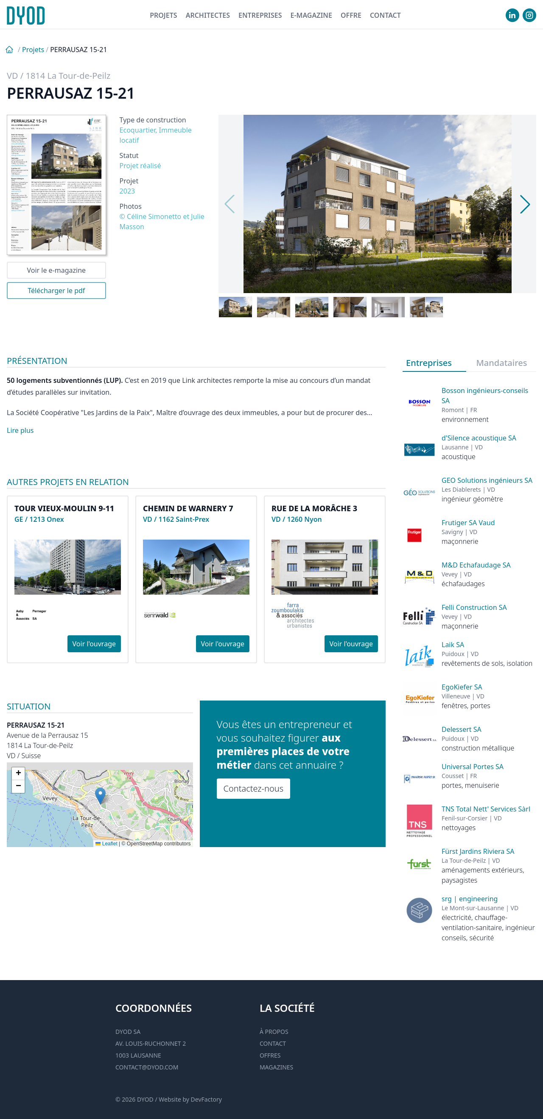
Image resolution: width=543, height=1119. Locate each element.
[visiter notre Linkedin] (512, 15)
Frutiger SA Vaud (468, 522)
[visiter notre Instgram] (529, 15)
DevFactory (206, 1099)
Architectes (208, 15)
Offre (351, 15)
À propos (274, 1032)
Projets (163, 15)
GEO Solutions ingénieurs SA (487, 480)
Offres (270, 1055)
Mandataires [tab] (501, 362)
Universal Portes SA (473, 766)
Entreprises (260, 15)
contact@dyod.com (146, 1067)
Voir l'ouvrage (94, 643)
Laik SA (453, 644)
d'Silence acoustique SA (479, 438)
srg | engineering (470, 898)
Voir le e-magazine (56, 270)
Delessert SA (461, 729)
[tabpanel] (469, 657)
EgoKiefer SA (462, 687)
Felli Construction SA (474, 607)
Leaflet (106, 844)
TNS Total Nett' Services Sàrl (486, 809)
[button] (100, 796)
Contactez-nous (254, 788)
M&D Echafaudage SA (476, 565)
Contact (385, 15)
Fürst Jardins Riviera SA (478, 851)
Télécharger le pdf (56, 290)
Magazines (276, 1067)
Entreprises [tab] (429, 362)
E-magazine (311, 15)
